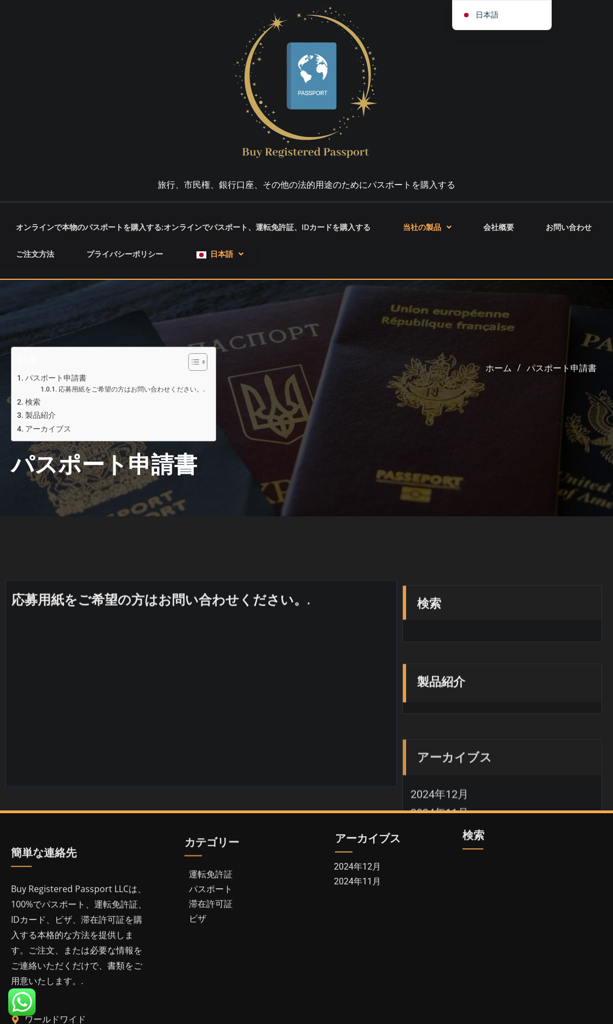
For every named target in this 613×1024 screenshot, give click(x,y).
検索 (33, 413)
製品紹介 (40, 427)
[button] (431, 221)
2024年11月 (357, 902)
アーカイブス (48, 440)
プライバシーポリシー (107, 234)
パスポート (211, 933)
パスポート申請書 (55, 389)
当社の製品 (430, 220)
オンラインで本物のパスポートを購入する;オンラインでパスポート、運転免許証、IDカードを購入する (198, 220)
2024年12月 (357, 887)
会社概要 (489, 220)
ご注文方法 (28, 234)
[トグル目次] (192, 373)
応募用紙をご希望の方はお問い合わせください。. (132, 401)
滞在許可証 (211, 948)
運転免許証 (211, 918)
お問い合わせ (546, 220)
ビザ (197, 963)
